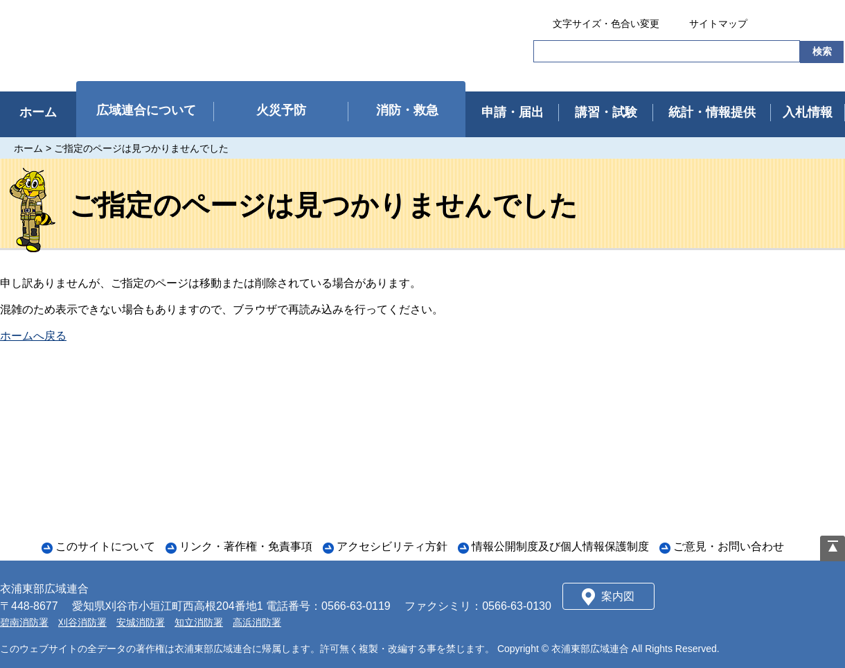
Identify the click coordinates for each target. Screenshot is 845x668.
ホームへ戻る (33, 336)
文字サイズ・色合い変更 (606, 23)
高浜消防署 (257, 622)
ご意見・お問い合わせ (728, 546)
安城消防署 (140, 622)
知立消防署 (199, 622)
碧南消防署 (24, 622)
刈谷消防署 (82, 622)
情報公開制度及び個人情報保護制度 (560, 546)
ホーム (28, 148)
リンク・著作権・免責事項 (245, 546)
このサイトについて (105, 546)
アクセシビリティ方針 (392, 546)
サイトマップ (718, 23)
